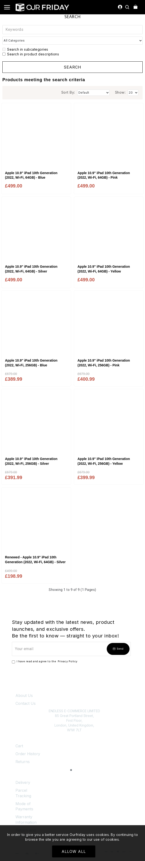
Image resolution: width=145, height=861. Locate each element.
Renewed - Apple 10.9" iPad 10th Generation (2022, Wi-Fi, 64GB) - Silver (35, 559)
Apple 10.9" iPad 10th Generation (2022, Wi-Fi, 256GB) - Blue (31, 362)
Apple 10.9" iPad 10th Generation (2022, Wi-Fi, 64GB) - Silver (31, 269)
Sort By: (68, 92)
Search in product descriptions (30, 54)
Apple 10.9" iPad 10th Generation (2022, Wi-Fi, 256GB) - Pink (103, 362)
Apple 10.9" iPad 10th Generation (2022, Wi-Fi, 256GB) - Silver (31, 461)
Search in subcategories (25, 49)
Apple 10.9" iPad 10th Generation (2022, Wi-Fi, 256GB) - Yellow (103, 461)
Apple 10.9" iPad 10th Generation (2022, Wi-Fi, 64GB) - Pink (103, 175)
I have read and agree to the (45, 661)
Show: (120, 92)
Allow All (74, 851)
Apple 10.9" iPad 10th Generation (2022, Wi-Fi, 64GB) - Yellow (103, 269)
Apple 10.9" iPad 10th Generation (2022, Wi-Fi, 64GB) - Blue (31, 175)
